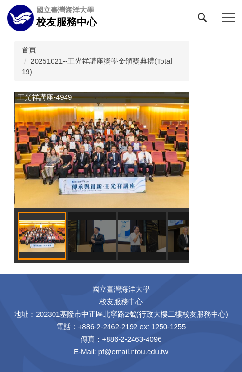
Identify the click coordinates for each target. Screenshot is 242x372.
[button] (204, 19)
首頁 (29, 50)
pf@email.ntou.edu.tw (133, 351)
